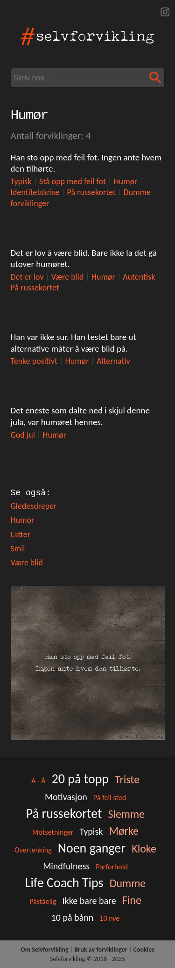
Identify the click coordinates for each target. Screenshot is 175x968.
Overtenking (33, 849)
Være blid (67, 277)
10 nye (109, 918)
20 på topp (80, 779)
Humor (23, 520)
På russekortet (91, 192)
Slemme (126, 814)
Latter (20, 534)
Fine (131, 900)
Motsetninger (52, 832)
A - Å (38, 780)
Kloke (144, 848)
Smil (18, 548)
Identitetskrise (35, 192)
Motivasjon (66, 796)
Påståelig (42, 901)
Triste (127, 779)
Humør (125, 181)
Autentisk (139, 277)
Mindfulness (66, 866)
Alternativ (113, 361)
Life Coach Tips (64, 882)
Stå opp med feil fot (72, 181)
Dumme (128, 883)
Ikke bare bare (89, 900)
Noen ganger (92, 848)
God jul (23, 435)
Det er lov (27, 277)
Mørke (124, 831)
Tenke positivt (34, 361)
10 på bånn (72, 917)
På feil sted (109, 797)
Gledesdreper (34, 506)
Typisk (21, 181)
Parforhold (112, 866)
